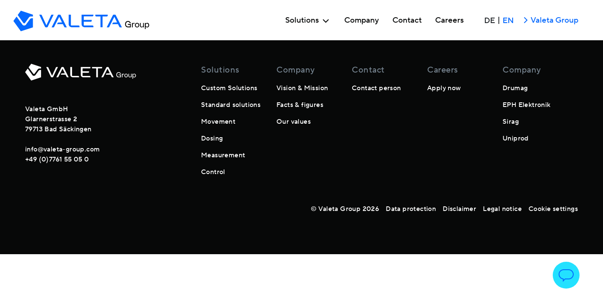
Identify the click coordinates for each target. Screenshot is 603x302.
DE (489, 21)
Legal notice (502, 209)
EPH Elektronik (526, 105)
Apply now (444, 88)
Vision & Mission (302, 88)
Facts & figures (299, 105)
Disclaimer (459, 209)
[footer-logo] (80, 77)
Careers (449, 21)
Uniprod (515, 138)
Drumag (515, 88)
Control (213, 172)
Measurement (223, 155)
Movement (218, 121)
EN (508, 21)
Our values (293, 121)
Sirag (510, 121)
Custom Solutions (229, 88)
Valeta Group (549, 21)
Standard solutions (230, 105)
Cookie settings (553, 209)
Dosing (212, 138)
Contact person (376, 88)
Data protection (411, 209)
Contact (407, 21)
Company (361, 21)
